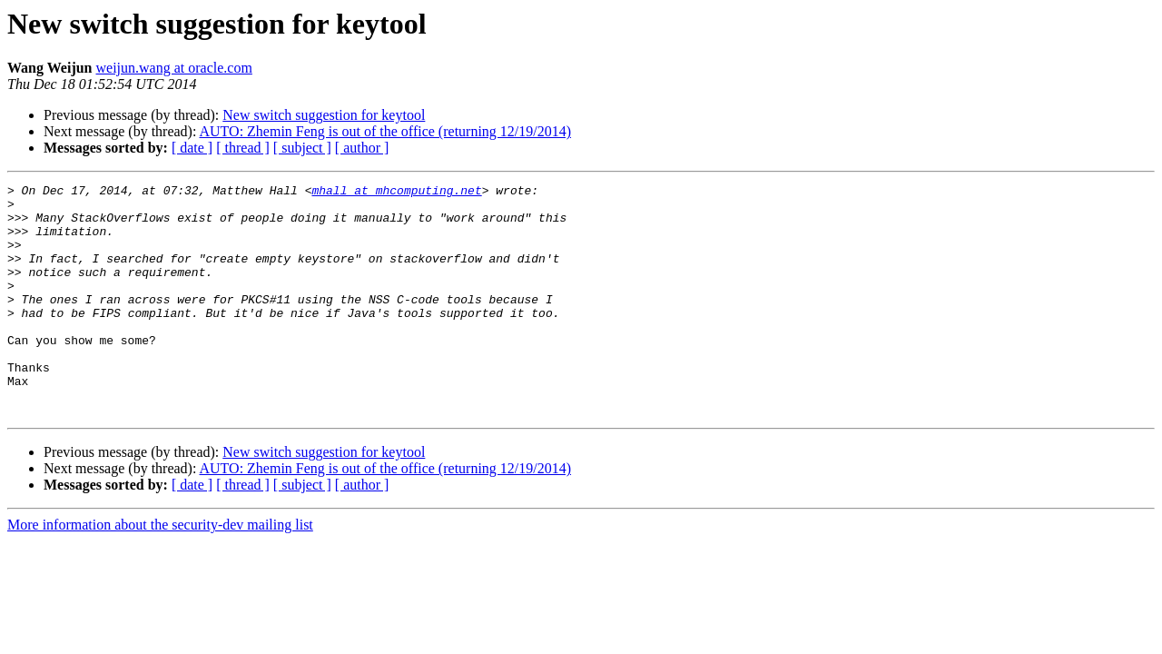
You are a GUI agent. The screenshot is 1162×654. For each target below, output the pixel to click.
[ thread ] (243, 147)
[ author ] (362, 147)
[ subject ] (302, 147)
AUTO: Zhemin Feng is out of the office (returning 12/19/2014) (386, 131)
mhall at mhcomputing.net (396, 192)
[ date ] (192, 147)
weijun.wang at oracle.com (174, 67)
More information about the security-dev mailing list (160, 571)
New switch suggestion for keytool (323, 115)
